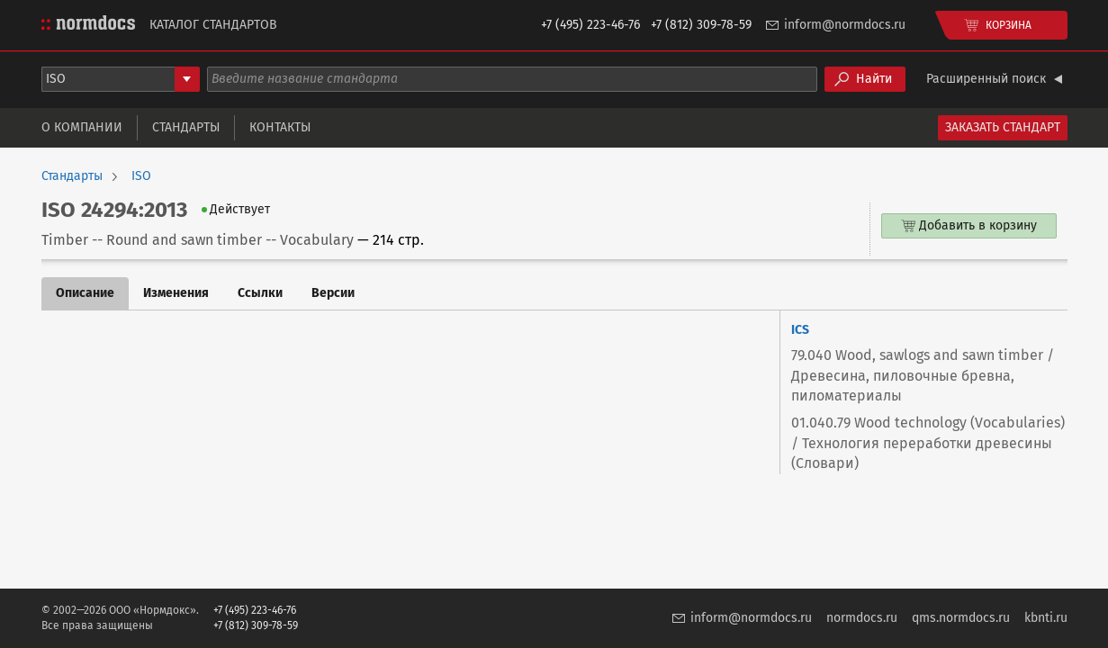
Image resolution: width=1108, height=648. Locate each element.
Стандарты (186, 127)
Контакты (280, 127)
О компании (81, 127)
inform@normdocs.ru (844, 24)
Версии (333, 293)
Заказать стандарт (1002, 127)
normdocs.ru (861, 618)
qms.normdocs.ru (961, 618)
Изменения (176, 293)
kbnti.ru (1045, 618)
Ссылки (260, 293)
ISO (141, 176)
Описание (85, 293)
